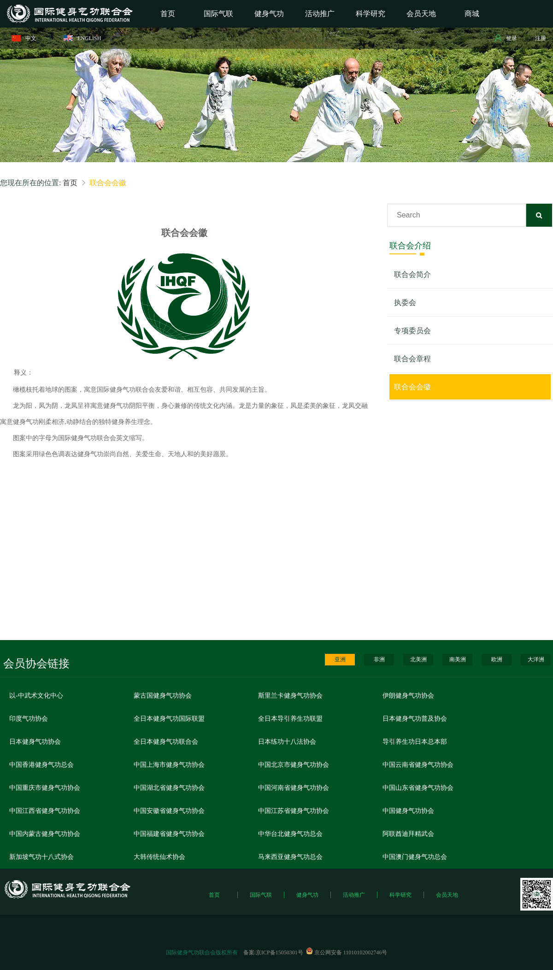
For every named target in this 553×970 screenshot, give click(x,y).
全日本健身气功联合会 (166, 741)
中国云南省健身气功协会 (417, 764)
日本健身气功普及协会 (414, 718)
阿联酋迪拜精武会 (408, 833)
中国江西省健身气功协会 (44, 810)
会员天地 (447, 895)
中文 (24, 38)
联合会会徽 (412, 387)
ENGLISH (82, 38)
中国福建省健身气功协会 (169, 833)
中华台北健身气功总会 (290, 833)
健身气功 (307, 895)
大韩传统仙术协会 (159, 856)
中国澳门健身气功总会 (414, 856)
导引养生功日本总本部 (414, 741)
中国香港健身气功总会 (41, 764)
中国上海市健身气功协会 (169, 764)
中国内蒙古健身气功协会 (44, 833)
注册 (540, 38)
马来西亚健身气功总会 (290, 856)
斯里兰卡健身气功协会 (290, 695)
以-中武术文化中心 (36, 695)
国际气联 (261, 895)
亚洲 (340, 659)
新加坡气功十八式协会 (41, 856)
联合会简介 (412, 274)
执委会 (405, 302)
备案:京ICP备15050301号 (273, 952)
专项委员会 (412, 331)
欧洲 (496, 659)
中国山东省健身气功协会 (417, 787)
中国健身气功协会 (408, 810)
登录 (506, 38)
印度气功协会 (28, 718)
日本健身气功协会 (35, 741)
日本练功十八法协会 (287, 741)
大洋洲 (536, 659)
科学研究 (400, 895)
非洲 (379, 659)
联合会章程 (412, 359)
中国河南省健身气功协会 (293, 787)
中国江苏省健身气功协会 (293, 810)
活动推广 (354, 895)
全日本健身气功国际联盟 (169, 718)
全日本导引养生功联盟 (290, 718)
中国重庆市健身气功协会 (44, 787)
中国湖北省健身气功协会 (169, 787)
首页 (70, 183)
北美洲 (418, 659)
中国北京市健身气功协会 (293, 764)
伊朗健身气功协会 (408, 695)
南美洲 (457, 659)
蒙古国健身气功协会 (163, 695)
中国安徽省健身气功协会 (169, 810)
